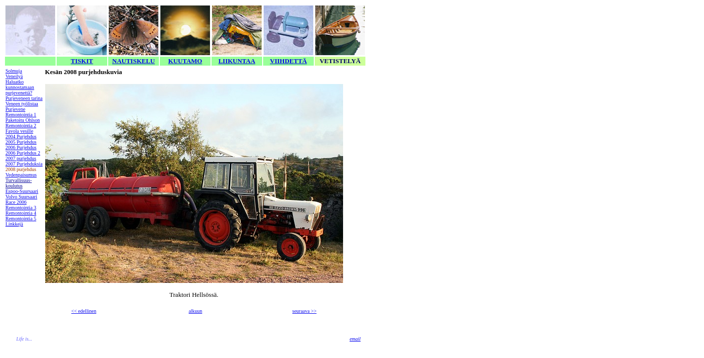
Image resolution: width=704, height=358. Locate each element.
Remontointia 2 (20, 125)
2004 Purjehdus (21, 136)
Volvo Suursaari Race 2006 (21, 199)
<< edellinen (83, 311)
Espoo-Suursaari (21, 191)
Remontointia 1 (20, 114)
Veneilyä (14, 76)
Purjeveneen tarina (24, 98)
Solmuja (13, 71)
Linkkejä (14, 224)
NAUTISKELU (133, 61)
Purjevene (15, 109)
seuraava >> (304, 311)
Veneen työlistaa (21, 103)
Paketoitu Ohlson (22, 120)
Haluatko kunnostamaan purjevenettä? (19, 87)
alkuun (195, 311)
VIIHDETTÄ (288, 61)
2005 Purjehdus (21, 142)
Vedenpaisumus (21, 175)
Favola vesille (19, 131)
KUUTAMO (185, 61)
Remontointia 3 (20, 207)
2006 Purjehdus (21, 147)
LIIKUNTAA (236, 61)
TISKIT (82, 61)
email (355, 339)
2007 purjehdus (20, 158)
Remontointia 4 (20, 213)
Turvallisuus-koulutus (18, 183)
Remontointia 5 (20, 218)
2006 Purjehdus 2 (22, 153)
